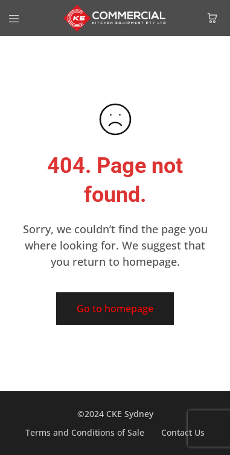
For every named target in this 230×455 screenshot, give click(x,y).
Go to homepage (115, 308)
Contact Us (183, 432)
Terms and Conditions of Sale (84, 432)
